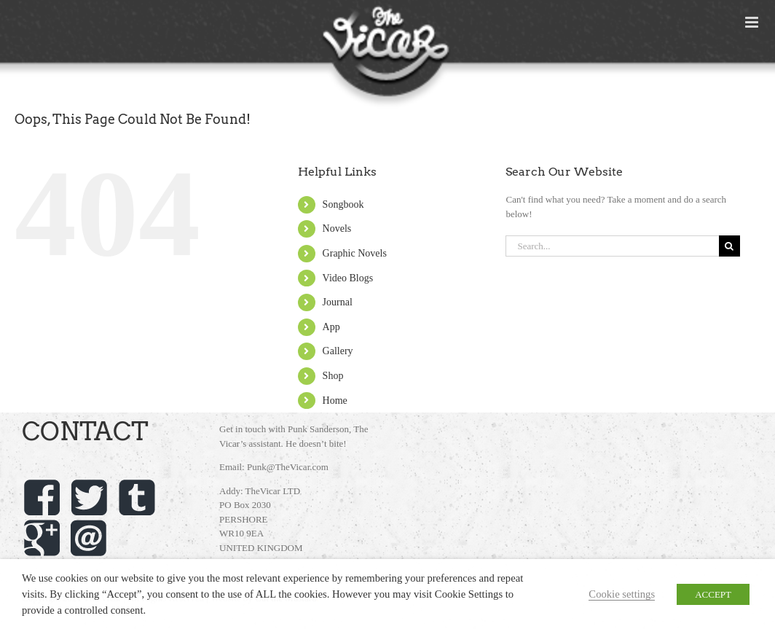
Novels (337, 228)
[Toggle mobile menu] (752, 22)
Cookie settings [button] (622, 594)
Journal (338, 302)
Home (335, 400)
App (331, 326)
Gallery (338, 350)
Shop (333, 375)
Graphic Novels (355, 253)
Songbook (343, 204)
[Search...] (611, 246)
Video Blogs (348, 278)
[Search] (729, 246)
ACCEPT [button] (713, 594)
